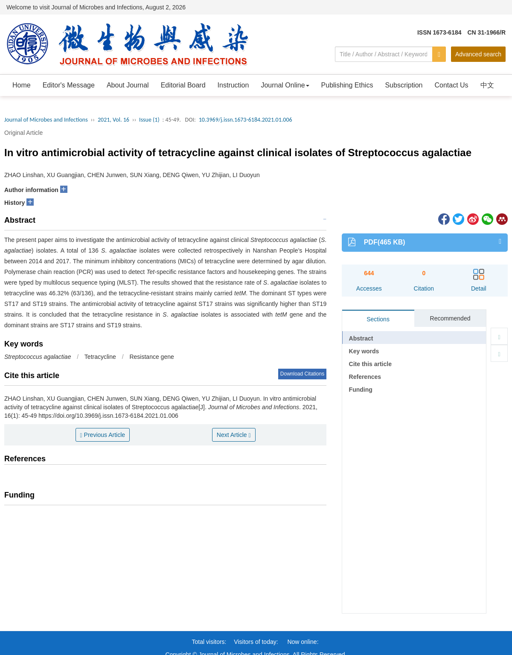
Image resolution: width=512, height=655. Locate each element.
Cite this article (370, 364)
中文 (487, 85)
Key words (364, 351)
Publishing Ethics (347, 85)
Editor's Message (69, 85)
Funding (360, 389)
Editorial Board (183, 85)
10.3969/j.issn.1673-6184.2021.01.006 (245, 119)
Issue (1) (149, 119)
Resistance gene (151, 356)
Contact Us (451, 85)
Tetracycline (100, 356)
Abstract (361, 338)
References (365, 376)
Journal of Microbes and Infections (46, 119)
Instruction (233, 85)
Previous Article (102, 435)
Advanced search (478, 54)
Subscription (403, 85)
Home (21, 85)
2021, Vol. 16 (113, 119)
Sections (378, 319)
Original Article (23, 132)
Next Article (234, 435)
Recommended (450, 318)
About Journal (128, 85)
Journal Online (285, 85)
